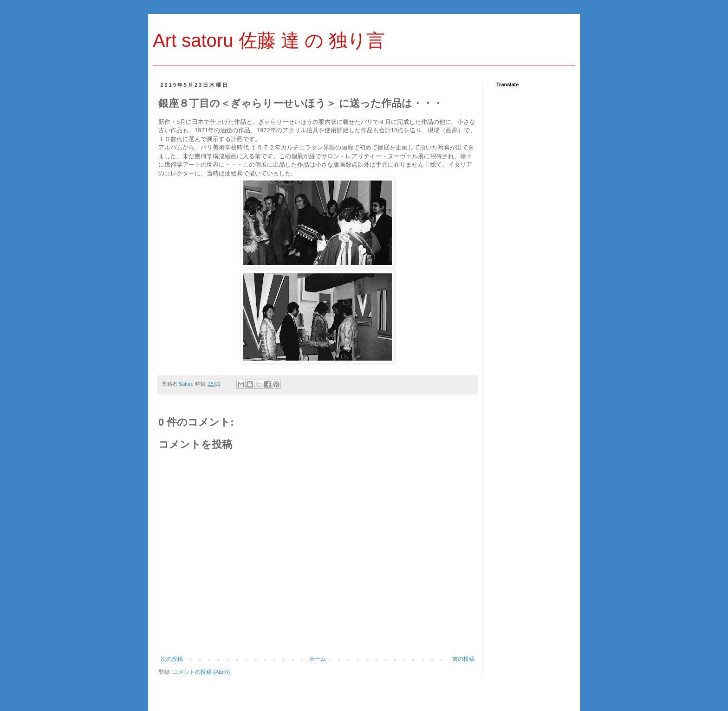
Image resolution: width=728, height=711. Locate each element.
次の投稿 (172, 659)
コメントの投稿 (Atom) (201, 672)
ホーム (317, 659)
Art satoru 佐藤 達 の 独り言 (269, 40)
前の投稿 (463, 659)
